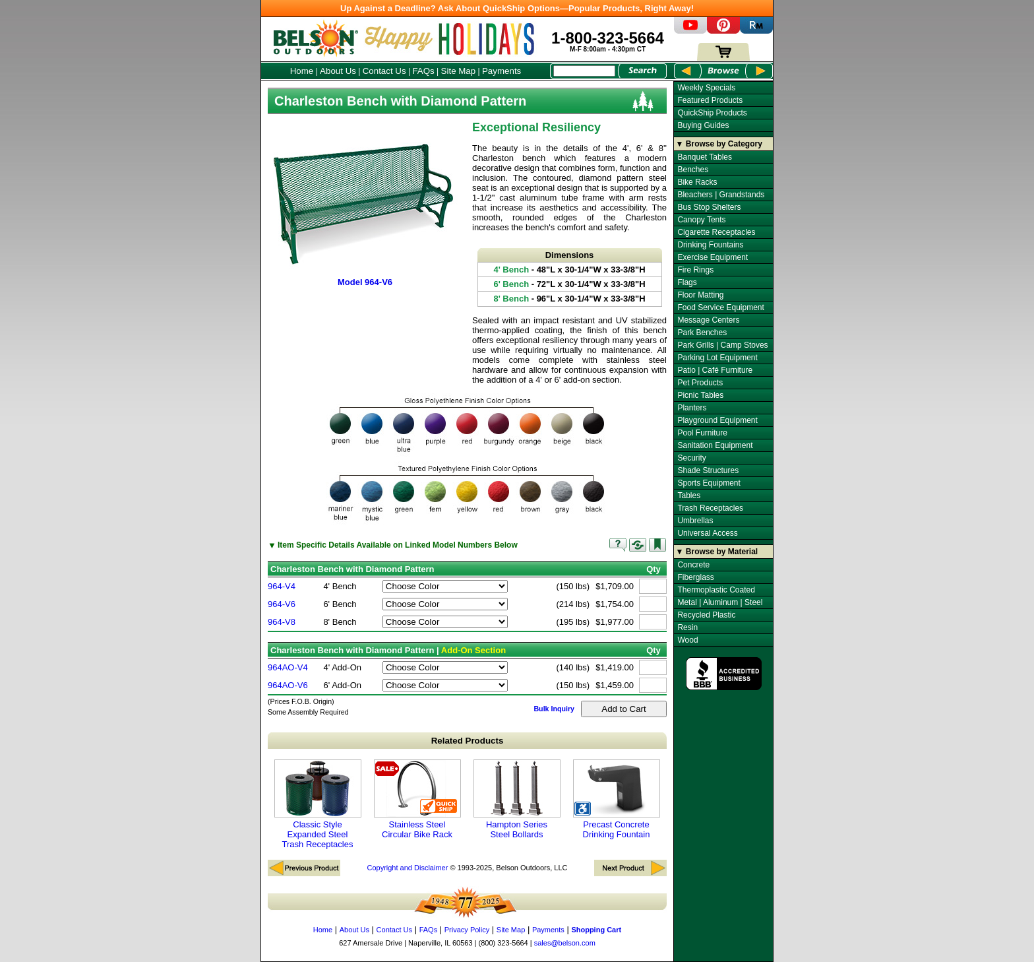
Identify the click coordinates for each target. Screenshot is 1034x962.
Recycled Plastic (706, 615)
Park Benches (702, 332)
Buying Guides (703, 125)
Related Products (467, 741)
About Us (338, 71)
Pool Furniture (702, 432)
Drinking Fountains (710, 244)
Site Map (458, 71)
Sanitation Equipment (714, 445)
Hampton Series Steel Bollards (517, 799)
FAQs (423, 71)
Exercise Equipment (712, 257)
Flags (686, 282)
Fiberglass (695, 577)
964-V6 (281, 604)
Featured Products (710, 100)
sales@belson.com (564, 943)
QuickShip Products (711, 112)
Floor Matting (700, 295)
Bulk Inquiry (553, 709)
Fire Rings (695, 269)
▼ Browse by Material (717, 551)
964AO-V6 (288, 685)
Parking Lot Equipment (717, 357)
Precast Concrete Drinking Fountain (616, 799)
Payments (501, 71)
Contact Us (384, 71)
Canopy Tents (701, 219)
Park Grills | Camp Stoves (722, 345)
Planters (691, 407)
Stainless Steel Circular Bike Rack (417, 799)
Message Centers (708, 320)
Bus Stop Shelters (709, 207)
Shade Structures (708, 470)
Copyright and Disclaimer (407, 868)
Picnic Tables (700, 395)
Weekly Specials (706, 87)
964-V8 (281, 622)
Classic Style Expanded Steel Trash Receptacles (317, 804)
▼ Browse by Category (719, 143)
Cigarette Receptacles (716, 232)
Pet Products (700, 382)
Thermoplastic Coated (715, 589)
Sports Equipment (708, 483)
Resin (687, 627)
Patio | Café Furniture (714, 370)
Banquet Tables (704, 157)
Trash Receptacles (710, 508)
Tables (688, 495)
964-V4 (281, 586)
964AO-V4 (288, 667)
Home (302, 71)
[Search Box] (584, 71)
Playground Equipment (717, 420)
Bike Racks (697, 182)
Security (691, 458)
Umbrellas (695, 520)
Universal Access (707, 533)
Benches (692, 169)
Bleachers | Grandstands (720, 194)
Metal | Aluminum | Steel (719, 602)
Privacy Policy (466, 930)
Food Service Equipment (720, 307)
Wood (687, 640)
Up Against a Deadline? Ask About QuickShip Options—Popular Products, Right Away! (517, 8)
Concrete (693, 564)
